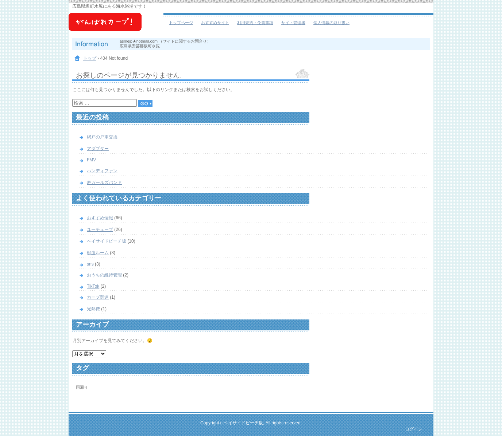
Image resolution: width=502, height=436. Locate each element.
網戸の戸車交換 (102, 137)
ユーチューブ (100, 229)
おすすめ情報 (100, 217)
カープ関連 (98, 297)
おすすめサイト (215, 22)
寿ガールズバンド (104, 182)
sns (90, 264)
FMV (91, 159)
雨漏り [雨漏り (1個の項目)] (82, 387)
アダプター (98, 148)
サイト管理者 (293, 22)
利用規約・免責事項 (255, 22)
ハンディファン (102, 170)
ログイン (413, 429)
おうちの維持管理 (104, 275)
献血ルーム (98, 252)
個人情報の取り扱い (331, 22)
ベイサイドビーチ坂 (116, 25)
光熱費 (93, 308)
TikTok (93, 286)
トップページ (181, 22)
